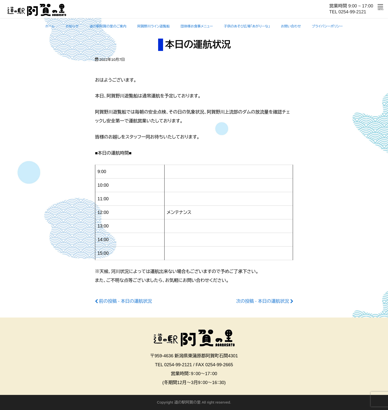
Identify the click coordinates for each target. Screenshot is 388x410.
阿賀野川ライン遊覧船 (153, 26)
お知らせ (72, 26)
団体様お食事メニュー (197, 26)
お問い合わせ (291, 26)
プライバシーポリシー (327, 26)
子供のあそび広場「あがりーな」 (247, 26)
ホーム (50, 26)
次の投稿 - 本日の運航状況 (262, 301)
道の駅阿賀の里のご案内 (108, 26)
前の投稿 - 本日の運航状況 (125, 301)
